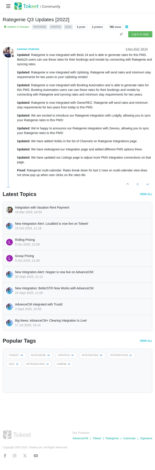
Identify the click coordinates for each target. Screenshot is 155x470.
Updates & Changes (16, 26)
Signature (146, 438)
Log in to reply (140, 34)
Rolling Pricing (25, 240)
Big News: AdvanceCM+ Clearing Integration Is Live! (51, 320)
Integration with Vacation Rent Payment (42, 207)
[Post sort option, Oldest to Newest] (121, 34)
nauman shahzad (28, 49)
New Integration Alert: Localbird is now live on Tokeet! (51, 223)
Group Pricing (24, 256)
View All (146, 194)
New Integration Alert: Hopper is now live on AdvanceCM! (54, 272)
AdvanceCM (80, 438)
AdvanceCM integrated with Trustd (38, 304)
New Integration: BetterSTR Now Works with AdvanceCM (54, 288)
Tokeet (97, 438)
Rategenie (112, 438)
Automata (129, 438)
